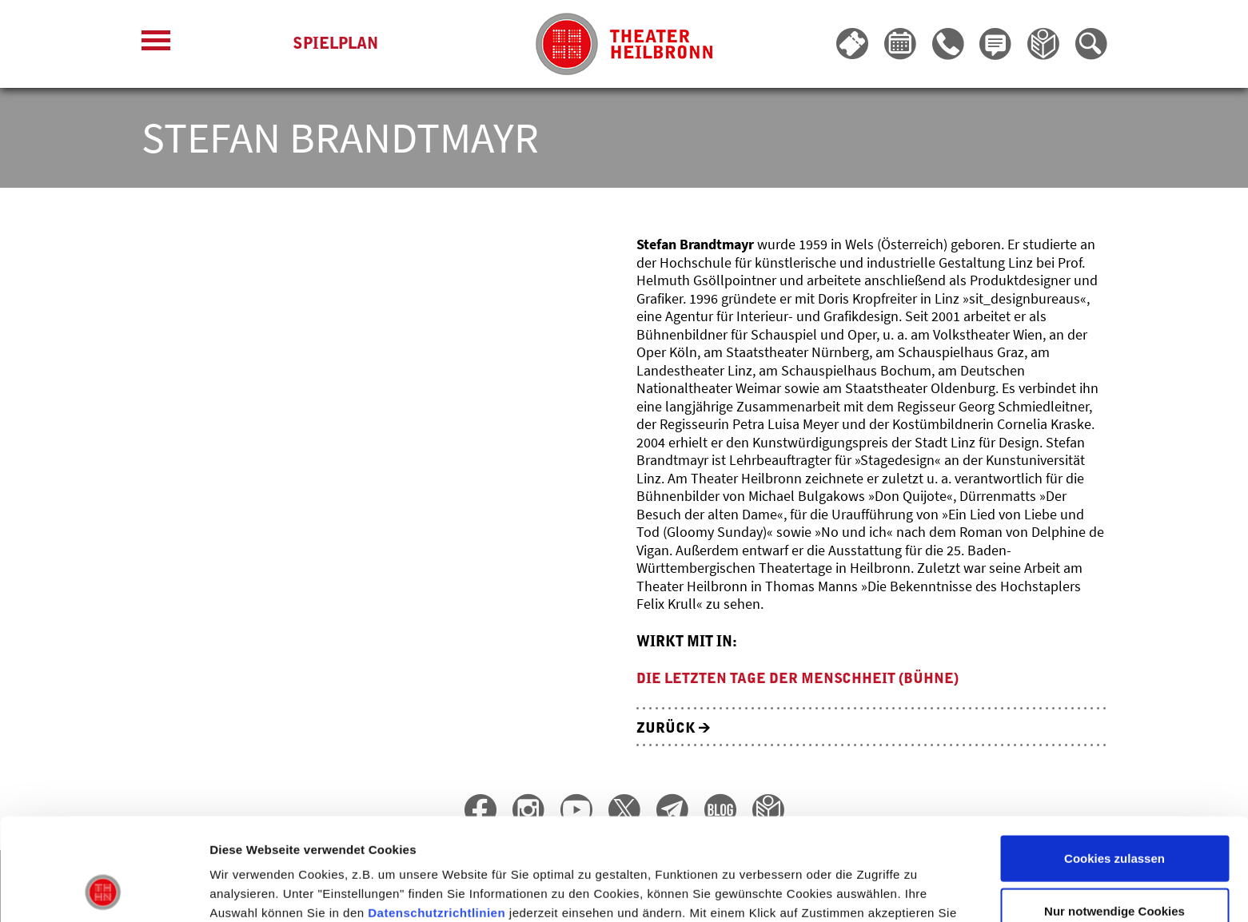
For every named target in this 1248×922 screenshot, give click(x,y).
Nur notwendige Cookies (1114, 818)
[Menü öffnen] (156, 44)
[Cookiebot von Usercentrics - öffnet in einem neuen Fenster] (103, 891)
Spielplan (335, 44)
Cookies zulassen (1114, 765)
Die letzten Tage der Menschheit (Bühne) (797, 678)
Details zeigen (850, 890)
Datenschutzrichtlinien (436, 819)
